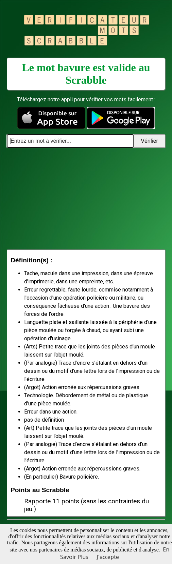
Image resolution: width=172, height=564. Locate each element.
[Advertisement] (86, 198)
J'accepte (108, 557)
